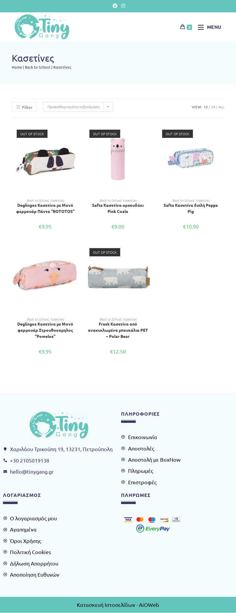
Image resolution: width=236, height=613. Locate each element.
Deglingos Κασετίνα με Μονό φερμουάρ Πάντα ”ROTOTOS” (45, 208)
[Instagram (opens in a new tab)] (122, 5)
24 (213, 106)
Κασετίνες (57, 200)
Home (17, 67)
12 (206, 106)
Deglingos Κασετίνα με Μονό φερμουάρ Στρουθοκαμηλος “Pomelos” (45, 329)
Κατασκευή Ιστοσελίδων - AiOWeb (118, 605)
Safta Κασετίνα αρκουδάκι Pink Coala (118, 208)
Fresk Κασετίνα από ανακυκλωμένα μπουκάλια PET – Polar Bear (118, 329)
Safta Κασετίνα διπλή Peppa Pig (191, 208)
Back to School (37, 67)
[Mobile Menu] (207, 26)
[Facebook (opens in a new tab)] (115, 5)
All (221, 106)
